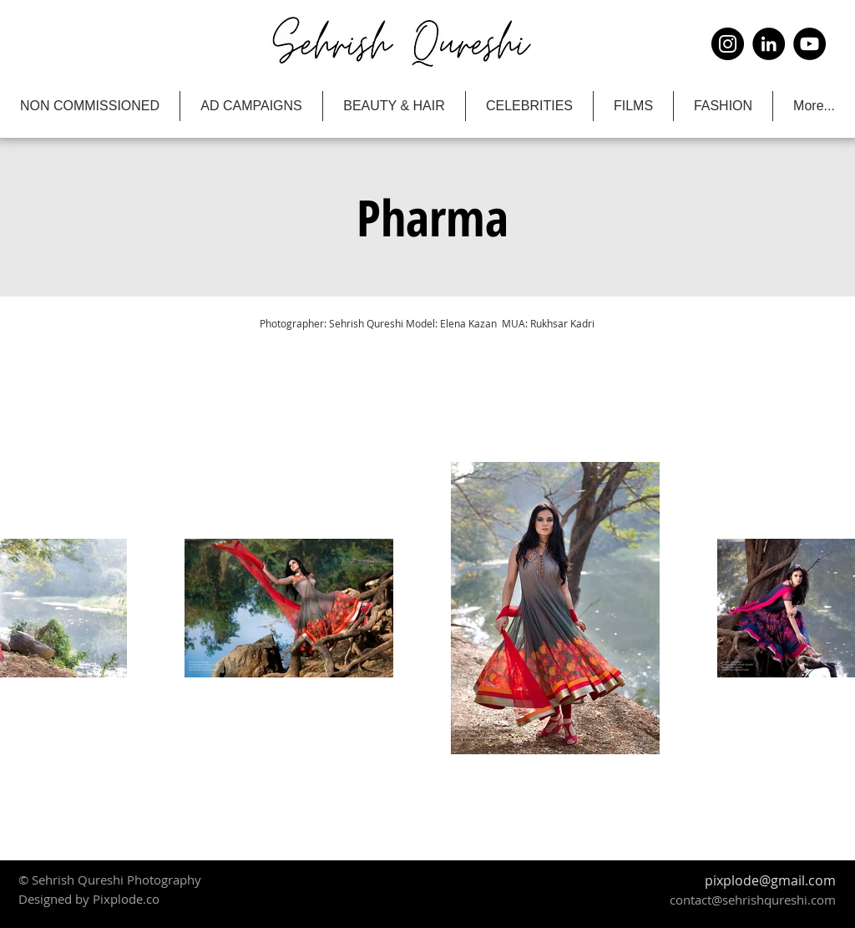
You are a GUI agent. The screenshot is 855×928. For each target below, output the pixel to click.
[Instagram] (727, 44)
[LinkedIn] (768, 44)
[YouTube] (809, 44)
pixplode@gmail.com (770, 880)
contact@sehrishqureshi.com (753, 899)
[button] (432, 217)
